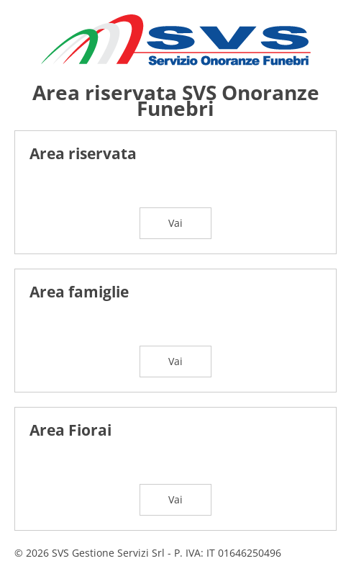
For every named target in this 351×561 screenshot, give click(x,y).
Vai (175, 223)
